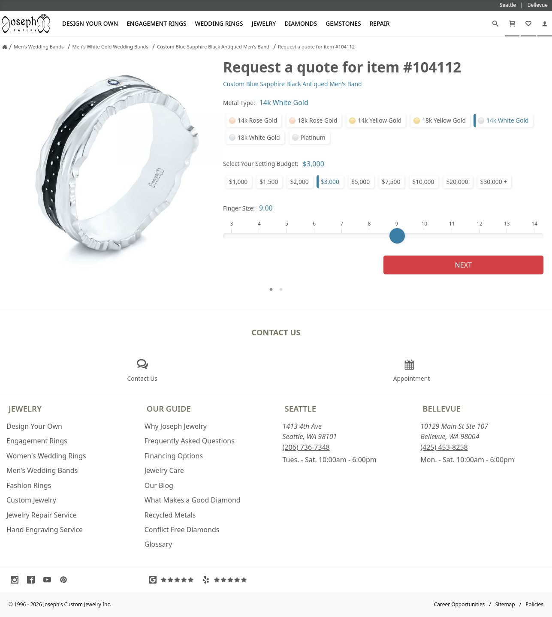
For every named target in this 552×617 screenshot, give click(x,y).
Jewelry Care (164, 470)
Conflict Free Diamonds (182, 529)
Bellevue (441, 408)
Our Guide (169, 408)
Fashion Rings (28, 485)
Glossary (158, 544)
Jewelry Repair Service (41, 515)
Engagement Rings (156, 23)
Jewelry (264, 23)
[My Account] (544, 23)
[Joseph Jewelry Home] (4, 46)
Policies (534, 604)
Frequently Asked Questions (190, 440)
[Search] (495, 23)
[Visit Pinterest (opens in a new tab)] (66, 580)
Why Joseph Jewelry (176, 426)
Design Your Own (90, 23)
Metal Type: (239, 103)
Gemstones (343, 23)
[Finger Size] (383, 235)
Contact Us (276, 332)
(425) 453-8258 (444, 447)
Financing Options (174, 455)
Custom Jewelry (31, 500)
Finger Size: (239, 208)
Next (463, 265)
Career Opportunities (459, 604)
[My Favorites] (528, 23)
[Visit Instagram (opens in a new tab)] (17, 580)
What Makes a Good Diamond (193, 500)
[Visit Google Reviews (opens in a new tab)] (173, 580)
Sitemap (505, 604)
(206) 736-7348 (306, 447)
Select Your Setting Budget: (261, 164)
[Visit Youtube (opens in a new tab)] (49, 580)
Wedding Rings (219, 23)
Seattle (300, 408)
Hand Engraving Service (44, 529)
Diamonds (300, 23)
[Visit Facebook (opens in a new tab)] (33, 580)
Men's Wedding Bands (42, 470)
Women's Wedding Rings (46, 455)
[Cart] (512, 23)
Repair (380, 23)
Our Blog (159, 485)
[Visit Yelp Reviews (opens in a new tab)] (226, 580)
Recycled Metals (170, 515)
